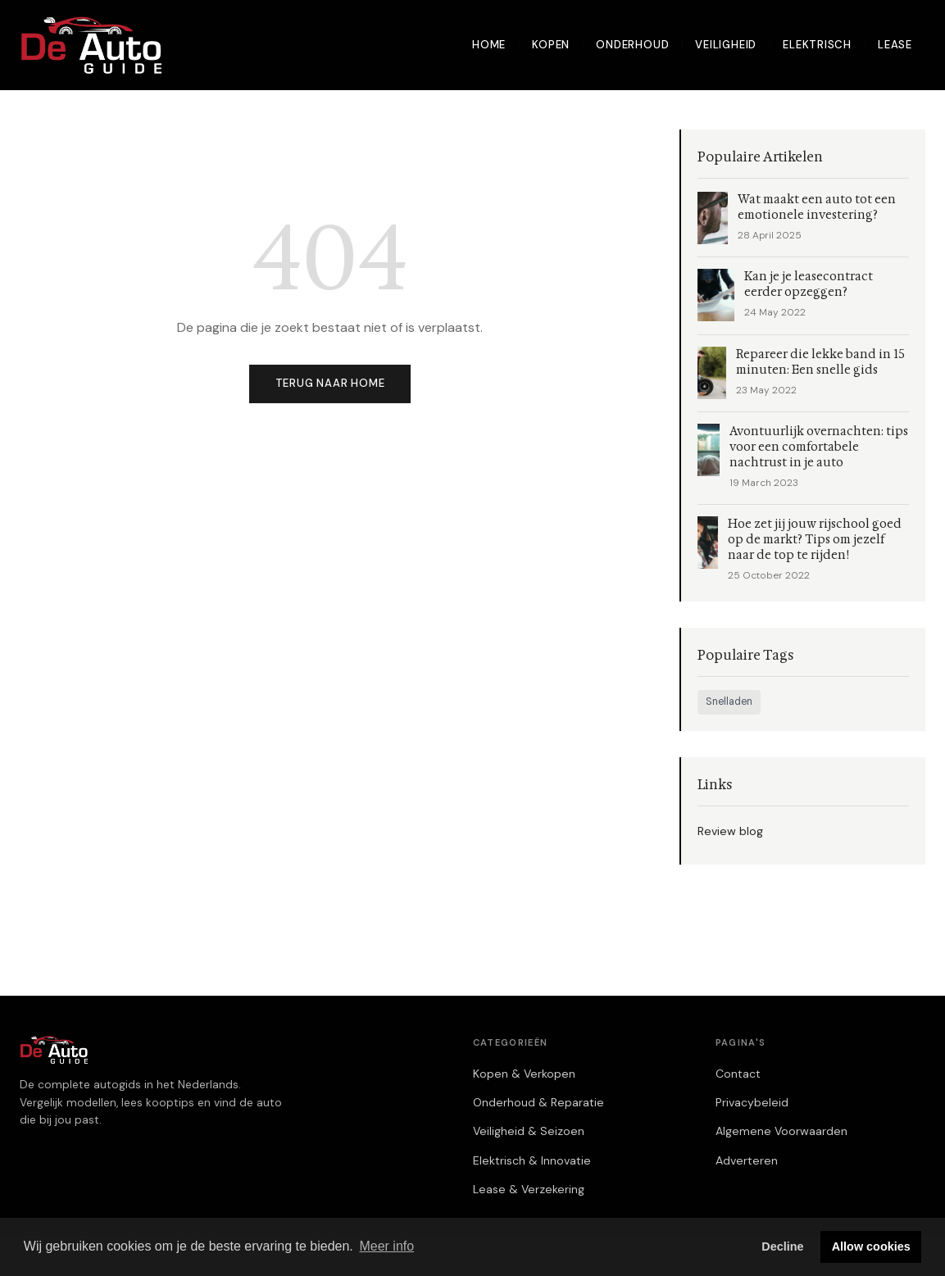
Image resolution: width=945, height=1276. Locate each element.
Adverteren (747, 1160)
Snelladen (729, 701)
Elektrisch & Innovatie (532, 1160)
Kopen (551, 45)
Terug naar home (330, 383)
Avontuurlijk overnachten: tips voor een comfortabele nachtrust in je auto (818, 447)
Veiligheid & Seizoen (528, 1131)
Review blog (730, 831)
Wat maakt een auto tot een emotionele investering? (817, 207)
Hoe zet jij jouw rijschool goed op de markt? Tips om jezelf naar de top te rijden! (815, 539)
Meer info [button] (386, 1246)
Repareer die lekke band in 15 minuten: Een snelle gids (820, 362)
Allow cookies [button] (871, 1246)
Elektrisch (817, 45)
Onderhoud (632, 45)
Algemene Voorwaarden (781, 1131)
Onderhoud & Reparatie (538, 1102)
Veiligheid (725, 45)
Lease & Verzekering (528, 1189)
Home (489, 45)
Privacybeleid (752, 1102)
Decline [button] (782, 1246)
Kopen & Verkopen (524, 1073)
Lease (895, 45)
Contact (738, 1073)
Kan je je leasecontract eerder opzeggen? (808, 284)
